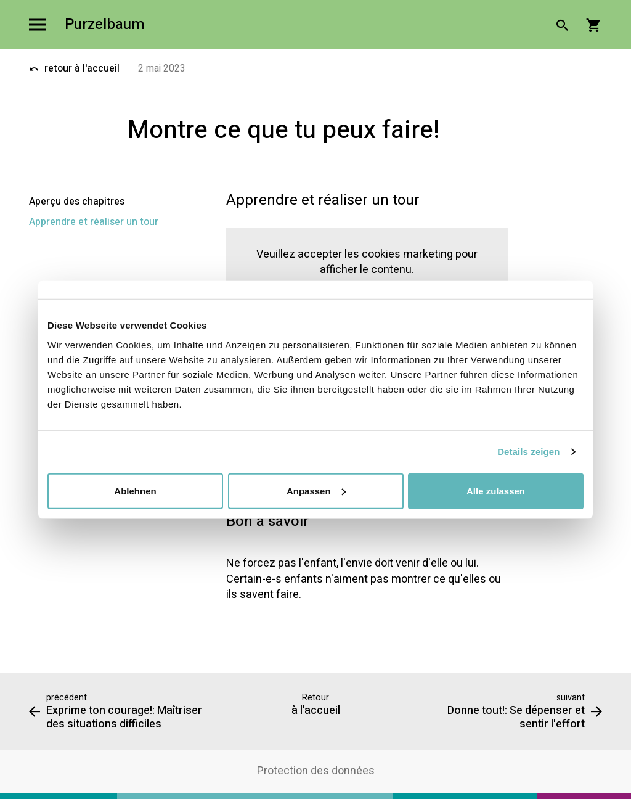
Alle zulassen (495, 490)
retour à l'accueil (74, 68)
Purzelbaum (105, 25)
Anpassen (316, 490)
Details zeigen (528, 451)
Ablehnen (135, 490)
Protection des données (316, 771)
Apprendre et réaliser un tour (93, 222)
